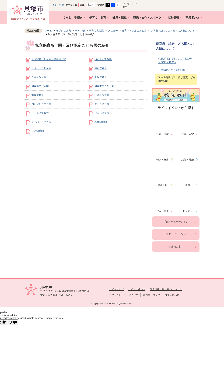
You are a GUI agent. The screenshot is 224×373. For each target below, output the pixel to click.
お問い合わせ (171, 295)
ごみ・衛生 (162, 210)
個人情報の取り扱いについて (166, 289)
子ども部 (80, 30)
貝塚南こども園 (40, 86)
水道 (187, 185)
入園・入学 (187, 133)
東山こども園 (101, 104)
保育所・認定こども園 (134, 30)
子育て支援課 (96, 30)
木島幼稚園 (100, 121)
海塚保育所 (37, 95)
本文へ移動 (58, 4)
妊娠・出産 (162, 133)
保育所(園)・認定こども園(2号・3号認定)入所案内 (176, 60)
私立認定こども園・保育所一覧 (48, 59)
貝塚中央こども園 (104, 86)
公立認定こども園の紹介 (171, 69)
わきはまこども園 (41, 68)
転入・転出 (162, 159)
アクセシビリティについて (124, 295)
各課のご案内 (63, 30)
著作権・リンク (151, 295)
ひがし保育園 (101, 112)
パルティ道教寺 (103, 59)
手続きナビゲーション (176, 221)
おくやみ (187, 210)
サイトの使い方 (136, 289)
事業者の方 (193, 17)
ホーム (48, 30)
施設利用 (162, 185)
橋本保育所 (100, 68)
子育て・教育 (97, 17)
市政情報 (173, 17)
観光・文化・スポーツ (147, 17)
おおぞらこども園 (41, 104)
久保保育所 (100, 77)
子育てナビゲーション (176, 234)
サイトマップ (116, 289)
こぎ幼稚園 (37, 130)
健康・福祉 (120, 17)
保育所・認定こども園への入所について (173, 30)
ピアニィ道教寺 (40, 112)
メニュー (113, 30)
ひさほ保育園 (101, 95)
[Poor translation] (12, 322)
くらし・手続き (73, 17)
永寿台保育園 (38, 77)
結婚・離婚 (187, 159)
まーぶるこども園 (41, 121)
